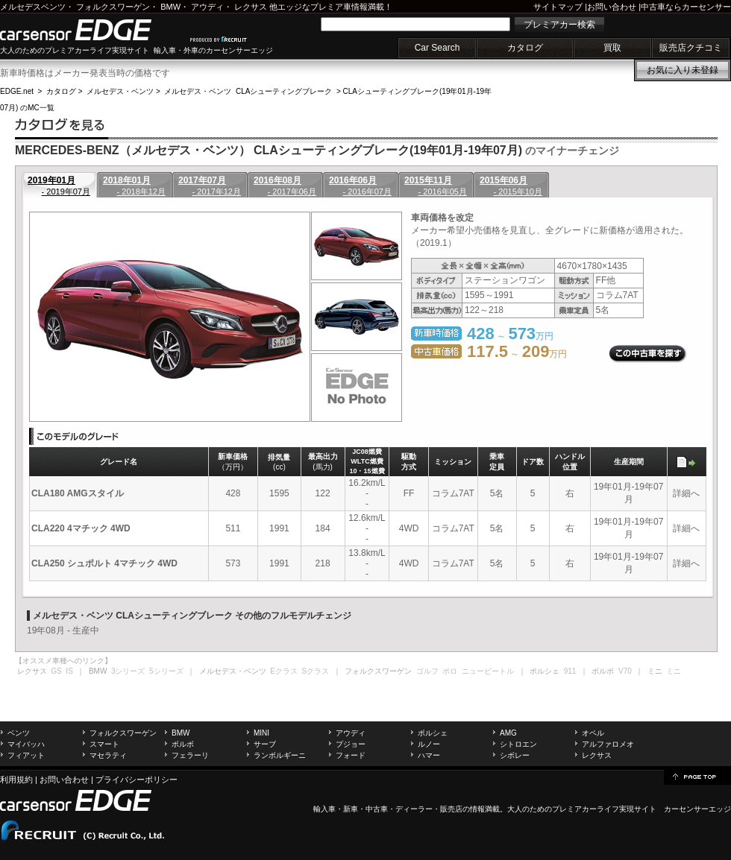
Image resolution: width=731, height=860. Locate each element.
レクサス (250, 6)
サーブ (265, 744)
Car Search (437, 47)
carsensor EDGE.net (91, 29)
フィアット (26, 755)
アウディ (207, 6)
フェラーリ (190, 755)
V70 (625, 671)
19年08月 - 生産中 (63, 630)
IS (69, 671)
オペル (593, 733)
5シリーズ (166, 671)
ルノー (429, 744)
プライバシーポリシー (136, 779)
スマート (104, 744)
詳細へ (686, 493)
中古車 (377, 809)
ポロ (449, 671)
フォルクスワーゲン (113, 6)
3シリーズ (128, 671)
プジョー (351, 744)
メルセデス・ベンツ (120, 91)
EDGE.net (17, 91)
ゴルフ (427, 671)
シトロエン (518, 744)
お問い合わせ (611, 6)
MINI (261, 733)
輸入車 (324, 809)
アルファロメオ (608, 744)
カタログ (525, 47)
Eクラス (284, 671)
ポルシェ (433, 733)
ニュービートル (488, 671)
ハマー (429, 755)
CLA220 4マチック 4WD (81, 528)
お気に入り (682, 70)
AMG (508, 733)
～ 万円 (517, 354)
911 (570, 671)
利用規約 (16, 779)
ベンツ (18, 733)
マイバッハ (26, 744)
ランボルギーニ (280, 755)
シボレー (515, 755)
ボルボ (183, 744)
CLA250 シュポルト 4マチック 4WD (104, 563)
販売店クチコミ (690, 47)
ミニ (673, 671)
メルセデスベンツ (33, 6)
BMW (170, 6)
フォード (351, 755)
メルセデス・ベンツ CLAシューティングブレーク (248, 91)
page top (697, 776)
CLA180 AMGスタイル (77, 493)
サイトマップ (558, 6)
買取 (612, 47)
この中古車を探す (648, 354)
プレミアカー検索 (559, 24)
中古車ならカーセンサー (686, 6)
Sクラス (316, 671)
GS (56, 671)
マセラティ (108, 755)
